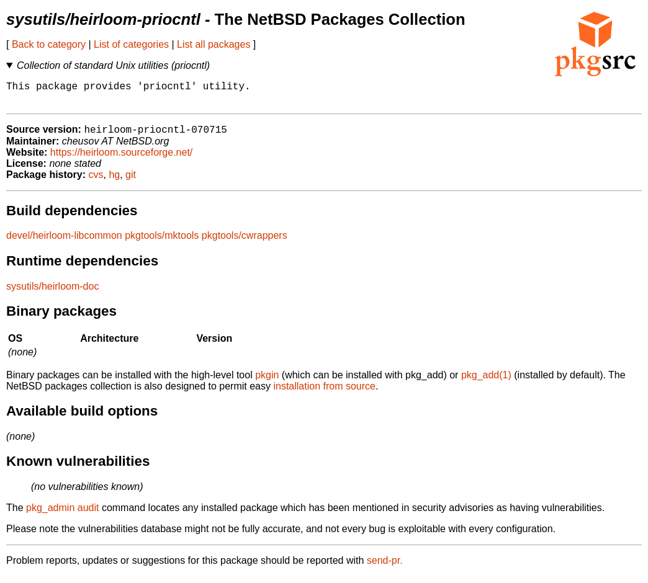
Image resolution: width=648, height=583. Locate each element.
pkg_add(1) (486, 381)
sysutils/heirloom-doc (52, 293)
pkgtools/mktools (162, 242)
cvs (96, 181)
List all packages (213, 44)
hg (114, 181)
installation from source (324, 393)
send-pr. (385, 567)
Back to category (49, 44)
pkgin (267, 381)
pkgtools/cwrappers (244, 242)
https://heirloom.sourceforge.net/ (121, 159)
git (130, 181)
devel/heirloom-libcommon (64, 242)
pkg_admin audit (62, 514)
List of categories (131, 44)
